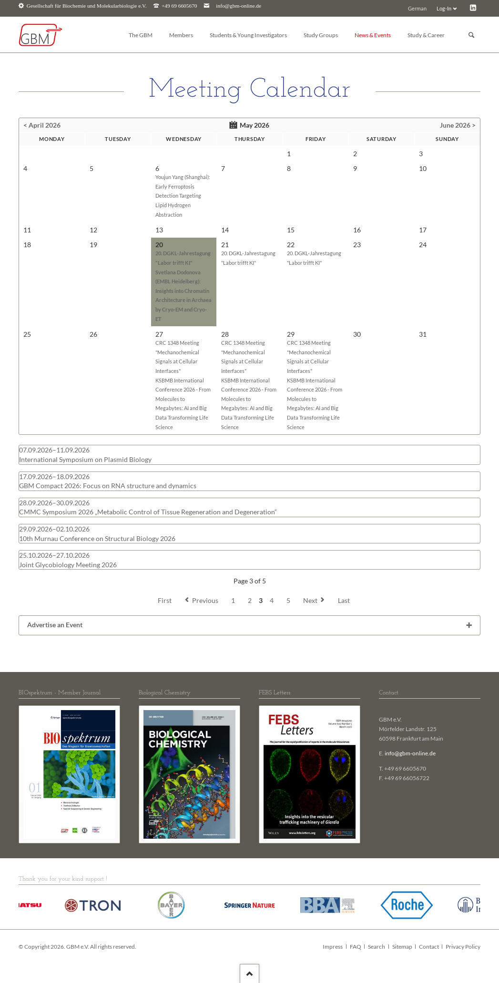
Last (344, 600)
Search (376, 946)
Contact (429, 946)
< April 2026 (42, 125)
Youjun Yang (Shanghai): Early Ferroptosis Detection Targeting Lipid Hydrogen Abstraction (182, 195)
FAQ (355, 946)
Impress (333, 946)
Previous (205, 600)
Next (310, 600)
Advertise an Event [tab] (54, 625)
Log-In (444, 8)
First (165, 600)
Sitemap (402, 946)
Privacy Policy (463, 946)
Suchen (471, 35)
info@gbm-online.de (238, 6)
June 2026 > (458, 125)
